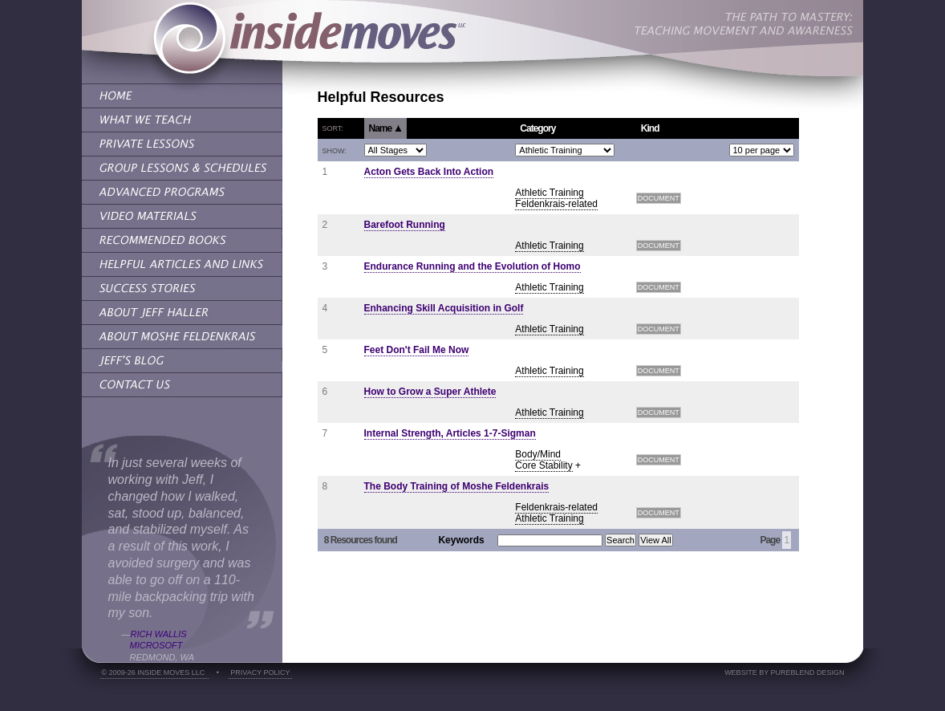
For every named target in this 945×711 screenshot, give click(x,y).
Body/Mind (538, 454)
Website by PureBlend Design (784, 672)
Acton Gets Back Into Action (429, 171)
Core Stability (543, 465)
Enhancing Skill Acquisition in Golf (444, 308)
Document (658, 198)
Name (385, 128)
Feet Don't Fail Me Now (416, 350)
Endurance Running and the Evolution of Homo (472, 266)
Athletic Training (549, 192)
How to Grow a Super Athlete (430, 391)
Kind (650, 128)
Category (537, 128)
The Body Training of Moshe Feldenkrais (457, 486)
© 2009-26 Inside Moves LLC (154, 672)
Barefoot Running (404, 224)
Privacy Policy (260, 672)
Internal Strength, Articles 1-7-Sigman (450, 433)
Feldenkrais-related (556, 203)
